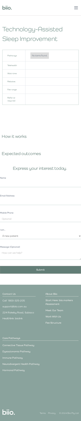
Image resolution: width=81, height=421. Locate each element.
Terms (43, 413)
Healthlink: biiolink (12, 318)
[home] (7, 7)
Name (3, 178)
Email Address (7, 195)
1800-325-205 (16, 300)
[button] (75, 7)
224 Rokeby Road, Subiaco (18, 312)
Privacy (52, 413)
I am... (3, 230)
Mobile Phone (6, 213)
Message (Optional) (10, 247)
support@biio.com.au (14, 306)
